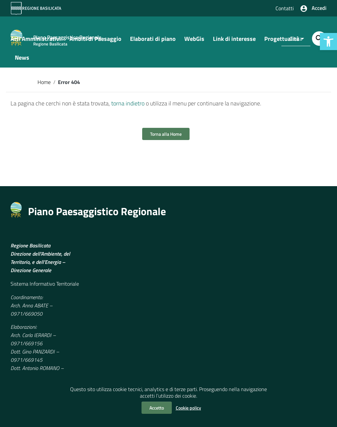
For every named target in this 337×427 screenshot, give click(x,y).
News (22, 63)
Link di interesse (234, 45)
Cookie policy (188, 407)
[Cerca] (319, 38)
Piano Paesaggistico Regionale (97, 218)
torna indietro (127, 109)
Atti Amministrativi (36, 45)
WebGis (194, 45)
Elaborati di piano (153, 45)
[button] (328, 41)
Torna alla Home (166, 140)
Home (44, 88)
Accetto (156, 407)
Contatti (284, 8)
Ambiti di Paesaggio (95, 45)
